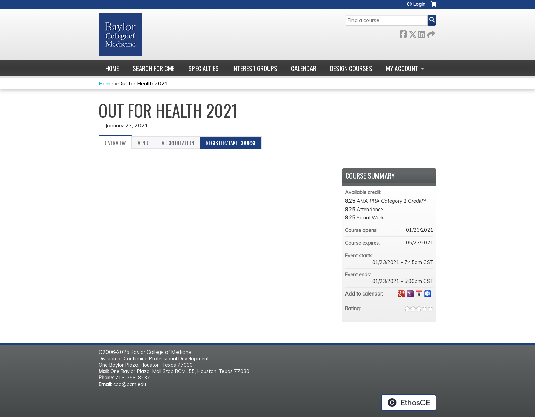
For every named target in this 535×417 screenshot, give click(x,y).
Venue (144, 143)
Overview (115, 143)
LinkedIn (421, 33)
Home (112, 68)
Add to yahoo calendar (410, 293)
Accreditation (178, 143)
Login (419, 4)
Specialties (203, 68)
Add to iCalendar (419, 293)
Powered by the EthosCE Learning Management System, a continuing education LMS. (408, 402)
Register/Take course (231, 143)
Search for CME (154, 68)
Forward (430, 33)
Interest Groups (254, 68)
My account (402, 68)
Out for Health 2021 (143, 83)
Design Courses (351, 68)
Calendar (303, 68)
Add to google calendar (401, 293)
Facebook (403, 33)
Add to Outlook (427, 293)
